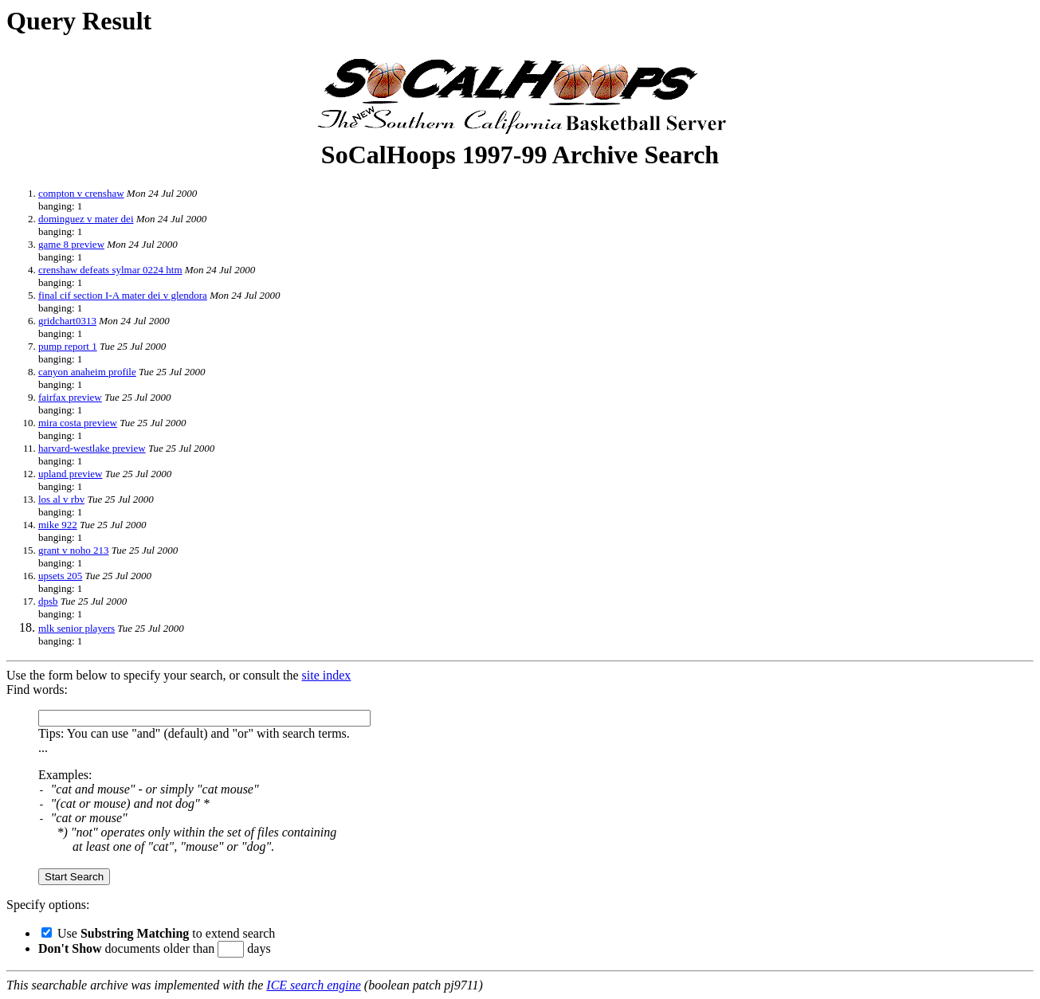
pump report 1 (67, 346)
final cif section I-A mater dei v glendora (122, 295)
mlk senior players (76, 628)
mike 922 (57, 525)
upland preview (70, 474)
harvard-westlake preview (92, 448)
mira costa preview (77, 423)
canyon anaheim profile (87, 372)
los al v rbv (61, 499)
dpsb (48, 601)
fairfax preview (70, 397)
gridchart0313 (67, 321)
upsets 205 (60, 576)
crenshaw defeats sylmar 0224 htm (110, 270)
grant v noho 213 (73, 550)
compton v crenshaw (81, 193)
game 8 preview (71, 244)
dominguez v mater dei (86, 219)
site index (326, 675)
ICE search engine (313, 985)
